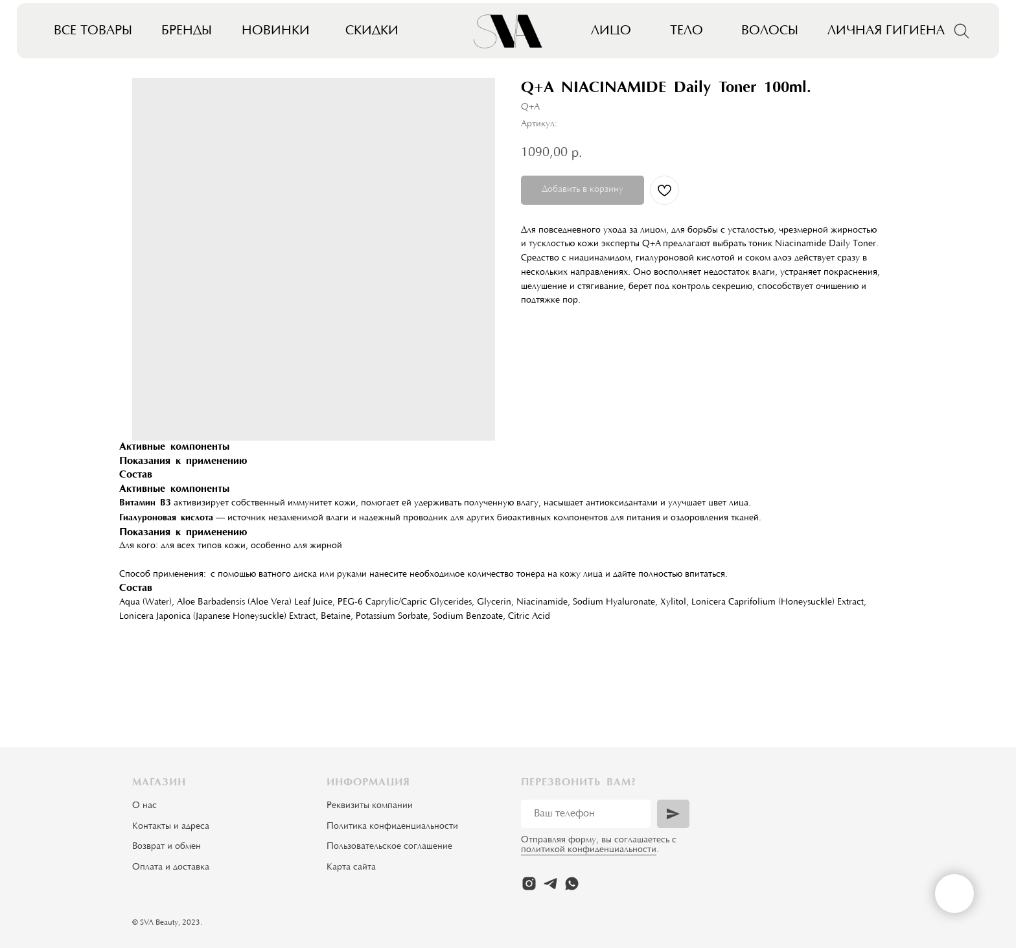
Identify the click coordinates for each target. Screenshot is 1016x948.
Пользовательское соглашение (389, 846)
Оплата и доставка (170, 867)
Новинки (276, 31)
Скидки (371, 31)
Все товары (93, 31)
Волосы (769, 31)
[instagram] (529, 883)
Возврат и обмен (166, 846)
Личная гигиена (886, 31)
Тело (686, 31)
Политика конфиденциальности (392, 826)
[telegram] (550, 883)
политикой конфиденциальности (588, 850)
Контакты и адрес (168, 826)
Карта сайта (351, 867)
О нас (144, 806)
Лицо (611, 31)
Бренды (186, 31)
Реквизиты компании (370, 806)
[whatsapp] (572, 883)
